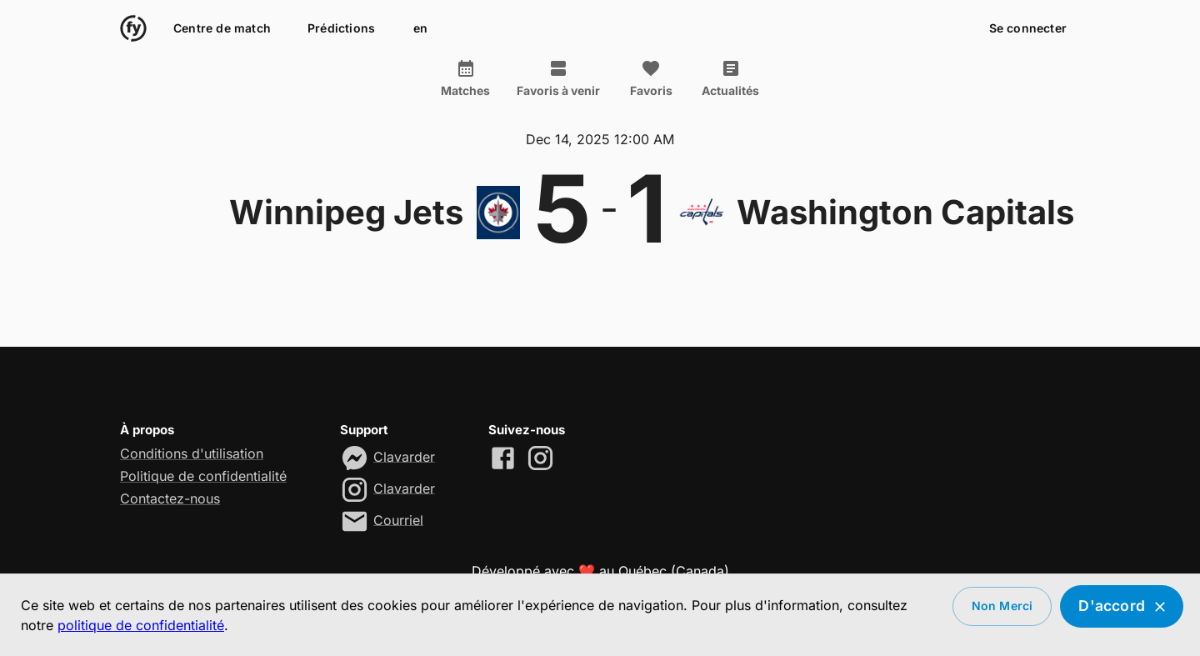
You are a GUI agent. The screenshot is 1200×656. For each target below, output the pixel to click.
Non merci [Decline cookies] (1002, 606)
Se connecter (1028, 29)
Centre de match (222, 29)
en (420, 29)
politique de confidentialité (141, 625)
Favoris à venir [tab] (558, 78)
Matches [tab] (465, 78)
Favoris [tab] (650, 78)
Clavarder (404, 456)
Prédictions (341, 29)
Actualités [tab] (730, 78)
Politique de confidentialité (203, 476)
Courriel (398, 519)
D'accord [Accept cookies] (1121, 606)
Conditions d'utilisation (191, 453)
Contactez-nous (170, 498)
